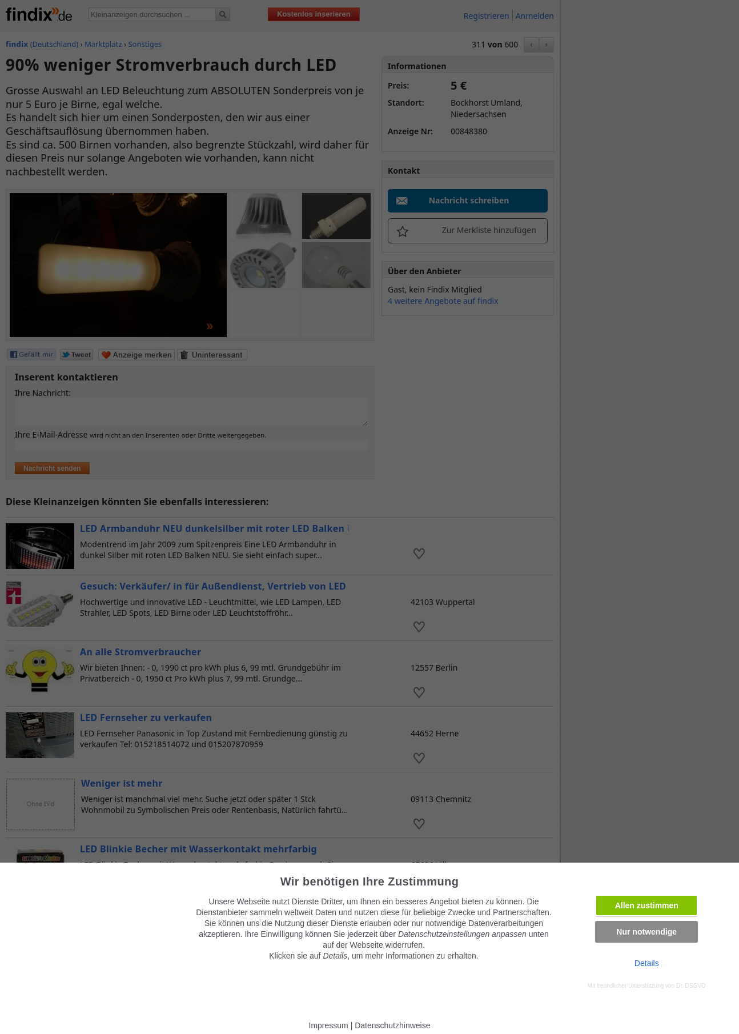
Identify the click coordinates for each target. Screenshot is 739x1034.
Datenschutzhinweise (392, 1025)
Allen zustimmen (646, 905)
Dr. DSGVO (691, 986)
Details (646, 963)
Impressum (328, 1025)
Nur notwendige (646, 931)
